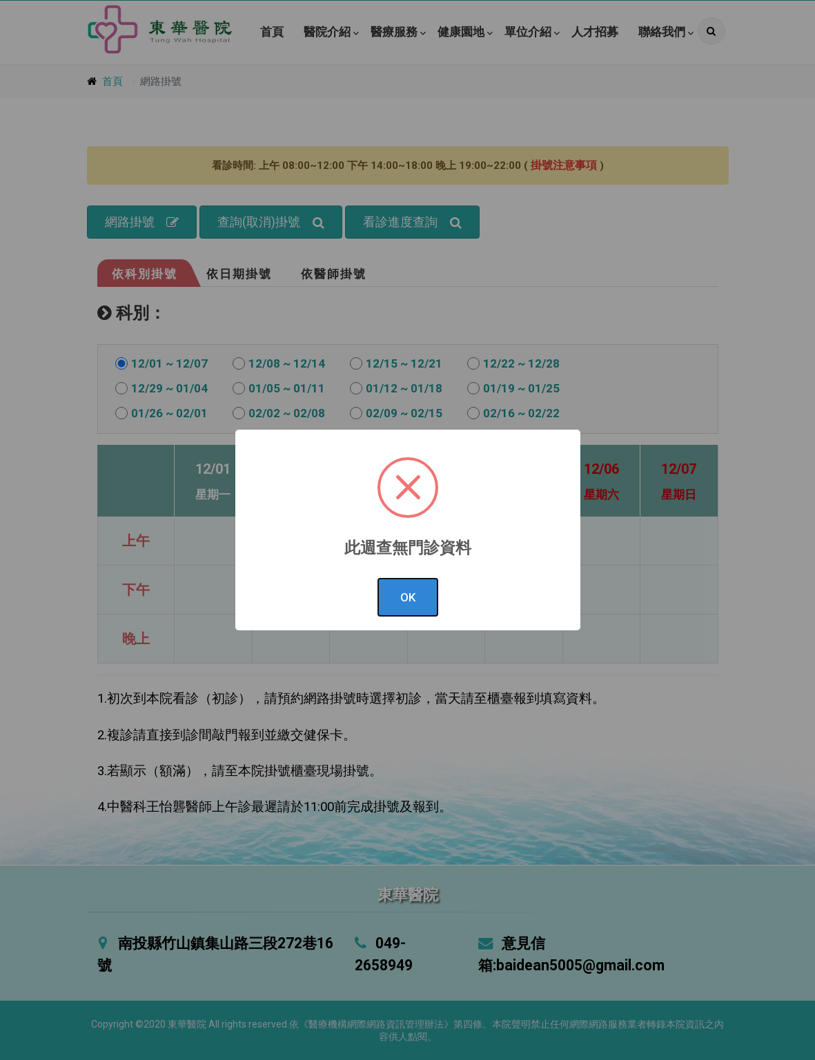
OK (407, 597)
